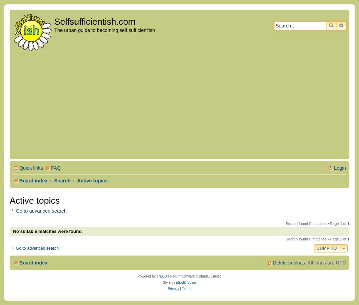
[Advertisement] (179, 106)
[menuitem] (53, 168)
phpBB (162, 276)
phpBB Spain (186, 282)
